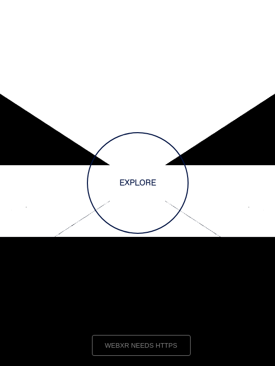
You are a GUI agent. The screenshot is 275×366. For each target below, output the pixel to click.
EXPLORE (137, 183)
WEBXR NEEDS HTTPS (141, 345)
